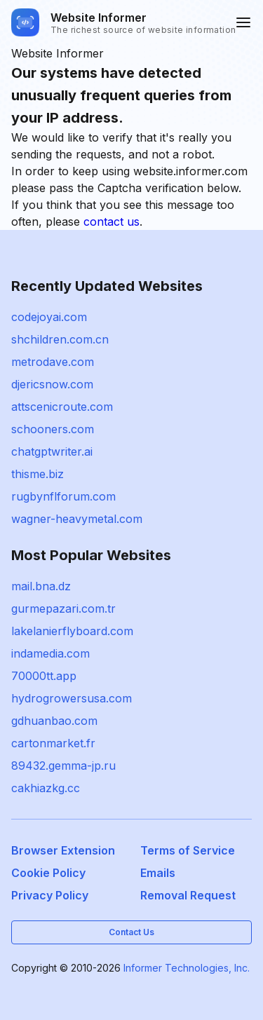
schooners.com (52, 429)
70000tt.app (43, 676)
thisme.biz (37, 474)
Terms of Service (187, 850)
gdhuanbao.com (54, 721)
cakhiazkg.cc (45, 788)
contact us (111, 222)
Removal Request (188, 895)
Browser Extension (63, 850)
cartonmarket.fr (53, 743)
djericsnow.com (52, 384)
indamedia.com (50, 653)
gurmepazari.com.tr (63, 608)
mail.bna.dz (41, 586)
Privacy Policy (49, 895)
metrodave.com (52, 362)
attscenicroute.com (62, 407)
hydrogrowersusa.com (71, 698)
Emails (157, 873)
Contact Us (131, 932)
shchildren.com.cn (60, 339)
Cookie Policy (48, 873)
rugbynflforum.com (63, 496)
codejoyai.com (49, 317)
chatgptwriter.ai (52, 451)
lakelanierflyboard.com (72, 631)
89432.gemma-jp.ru (63, 766)
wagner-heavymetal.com (76, 519)
